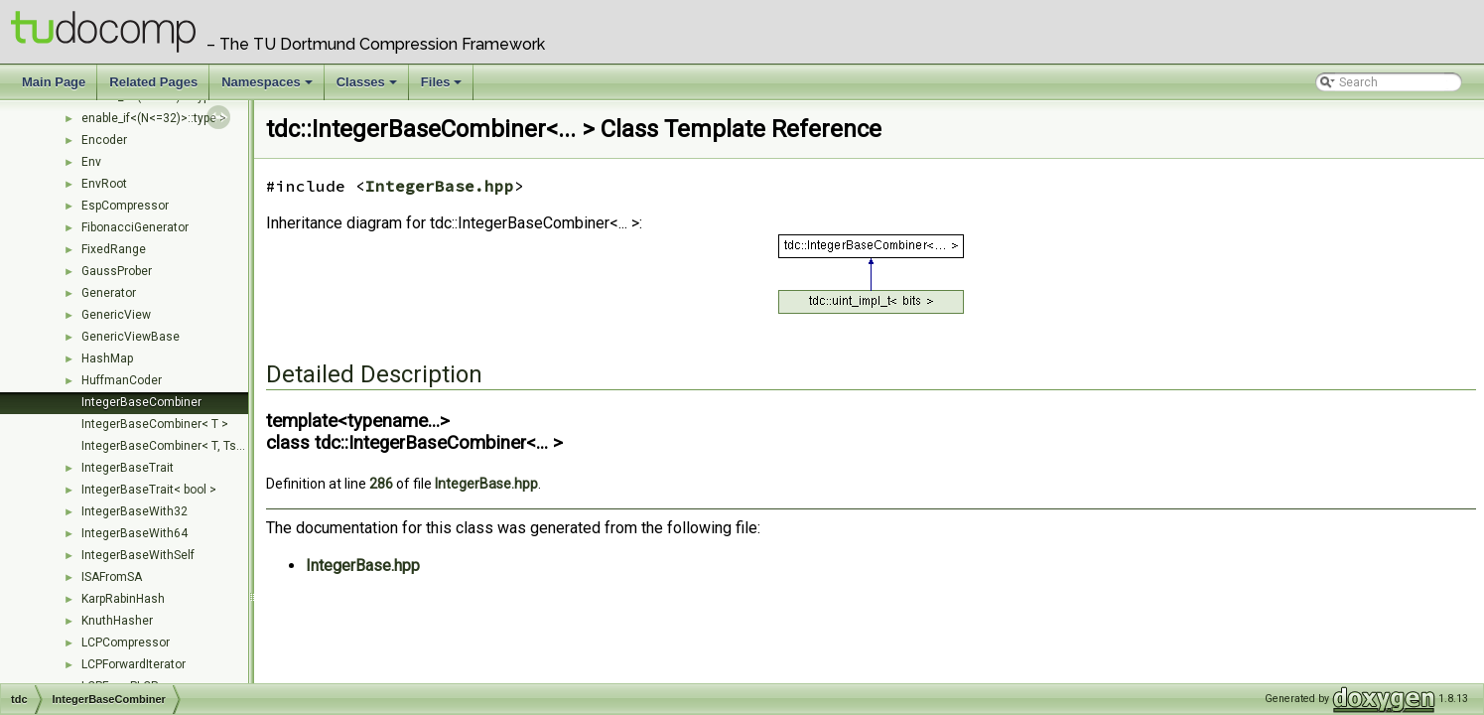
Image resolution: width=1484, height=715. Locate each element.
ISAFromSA (111, 577)
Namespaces (268, 87)
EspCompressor (125, 206)
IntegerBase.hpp (439, 186)
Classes (368, 87)
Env (91, 162)
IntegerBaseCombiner (141, 402)
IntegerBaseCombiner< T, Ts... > (168, 446)
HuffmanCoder (121, 380)
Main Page (53, 81)
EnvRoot (104, 184)
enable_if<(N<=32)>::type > (153, 118)
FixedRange (113, 249)
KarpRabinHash (123, 599)
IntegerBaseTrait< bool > (148, 490)
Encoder (104, 140)
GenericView (116, 315)
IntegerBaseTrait (127, 468)
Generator (108, 293)
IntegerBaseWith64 (134, 533)
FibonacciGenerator (135, 227)
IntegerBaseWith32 (134, 511)
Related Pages (153, 81)
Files (443, 87)
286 (381, 484)
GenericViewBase (130, 337)
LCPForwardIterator (133, 664)
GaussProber (116, 271)
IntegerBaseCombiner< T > (154, 424)
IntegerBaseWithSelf (138, 555)
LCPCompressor (125, 642)
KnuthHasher (117, 621)
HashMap (107, 358)
